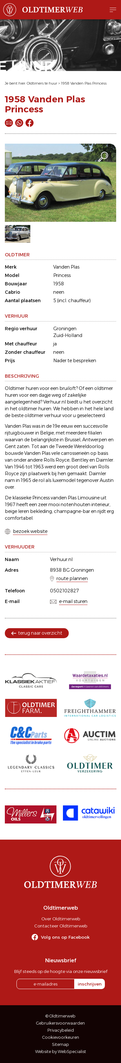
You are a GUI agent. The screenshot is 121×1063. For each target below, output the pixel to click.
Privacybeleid (60, 1030)
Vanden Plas (66, 267)
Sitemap (60, 1044)
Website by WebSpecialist (60, 1051)
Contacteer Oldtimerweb (60, 925)
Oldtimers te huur (42, 83)
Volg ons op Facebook (65, 937)
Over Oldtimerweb (60, 918)
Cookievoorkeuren (60, 1037)
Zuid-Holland (67, 335)
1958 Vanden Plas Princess (83, 83)
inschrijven (90, 983)
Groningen (64, 329)
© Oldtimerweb (60, 1016)
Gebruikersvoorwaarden (60, 1023)
